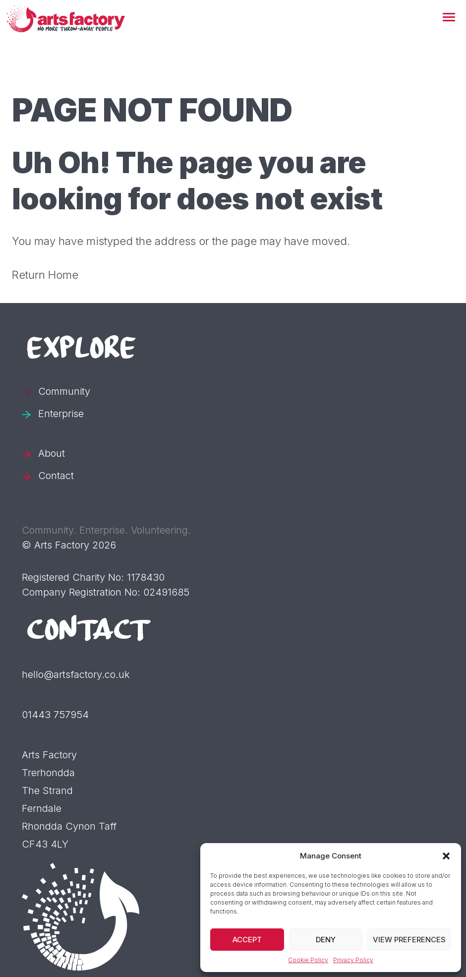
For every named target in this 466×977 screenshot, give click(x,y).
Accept (247, 939)
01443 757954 (55, 715)
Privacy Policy (353, 960)
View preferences (409, 939)
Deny (326, 939)
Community (64, 391)
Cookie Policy (308, 960)
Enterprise (61, 414)
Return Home (45, 274)
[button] (449, 18)
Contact (56, 476)
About (51, 453)
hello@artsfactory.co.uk (76, 674)
